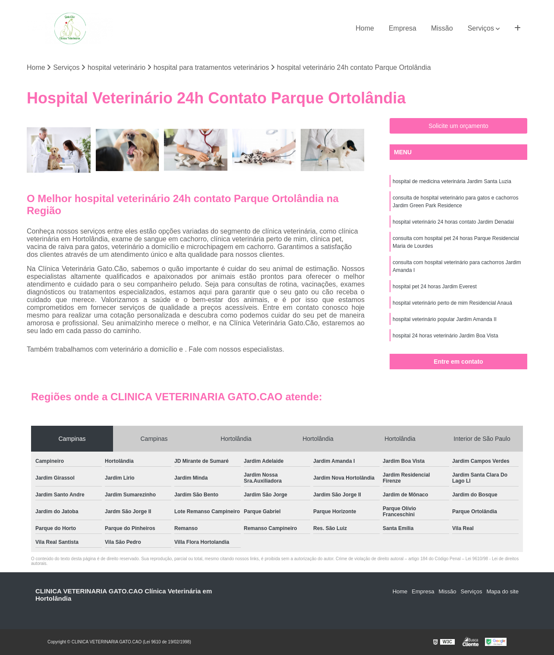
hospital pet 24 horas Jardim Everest (435, 287)
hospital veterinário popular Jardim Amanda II (445, 319)
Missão (442, 28)
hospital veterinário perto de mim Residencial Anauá (452, 303)
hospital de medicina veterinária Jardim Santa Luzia (452, 181)
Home (365, 28)
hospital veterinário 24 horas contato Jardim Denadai (453, 222)
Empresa (402, 28)
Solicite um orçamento (458, 125)
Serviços (481, 28)
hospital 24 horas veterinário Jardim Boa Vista (445, 336)
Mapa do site (502, 591)
